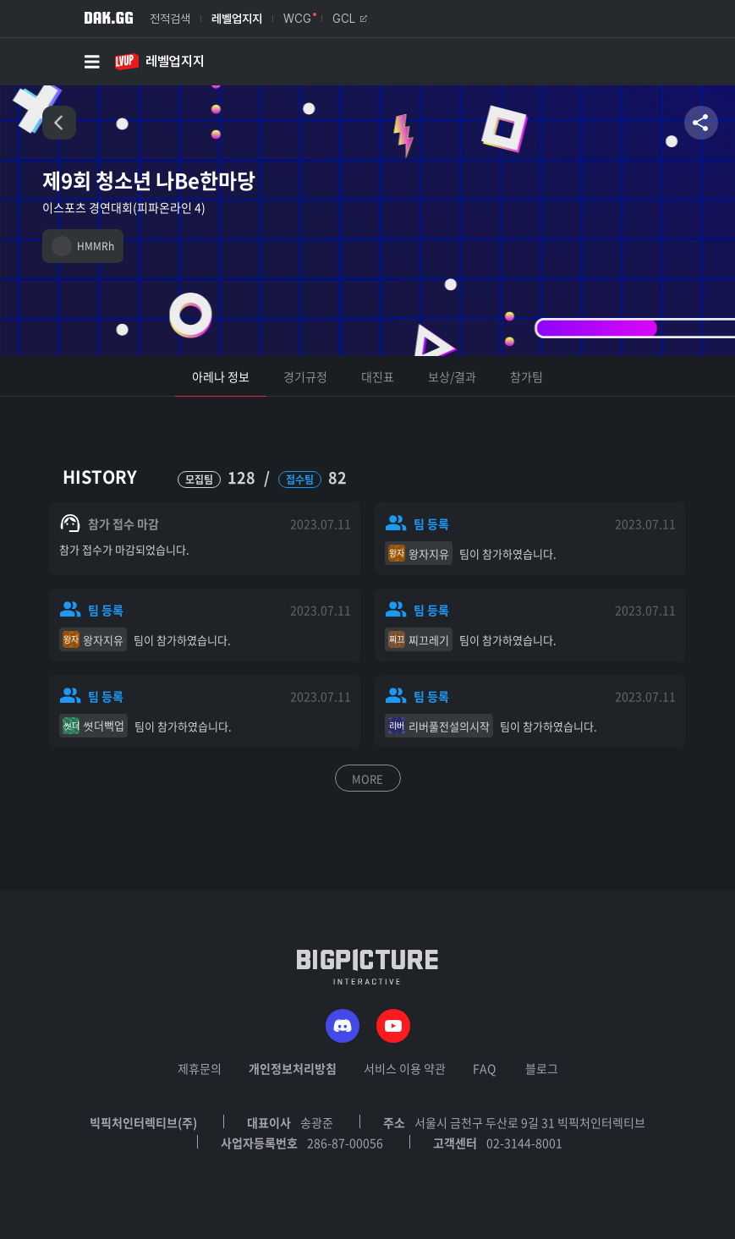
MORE (367, 778)
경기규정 (305, 376)
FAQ (484, 1068)
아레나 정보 (221, 376)
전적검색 (170, 19)
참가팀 (526, 376)
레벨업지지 (236, 19)
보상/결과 (452, 376)
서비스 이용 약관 (405, 1068)
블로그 (541, 1068)
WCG (297, 19)
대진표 (377, 376)
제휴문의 (200, 1068)
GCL (349, 19)
